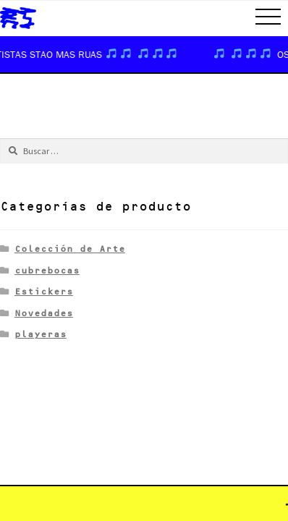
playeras (40, 334)
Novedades (43, 313)
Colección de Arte (69, 248)
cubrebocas (47, 270)
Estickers (43, 291)
